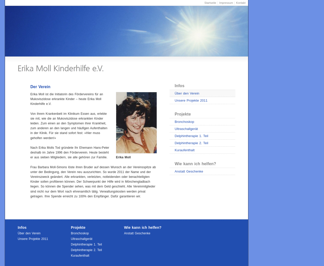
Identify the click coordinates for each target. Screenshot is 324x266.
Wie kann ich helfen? (195, 164)
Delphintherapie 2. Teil (191, 143)
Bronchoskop (184, 122)
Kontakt (241, 2)
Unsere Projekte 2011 (191, 100)
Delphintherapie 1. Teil (191, 136)
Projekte (183, 114)
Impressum (226, 2)
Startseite (210, 2)
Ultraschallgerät (186, 129)
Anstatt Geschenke (189, 171)
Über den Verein (187, 93)
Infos (180, 86)
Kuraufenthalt (185, 150)
